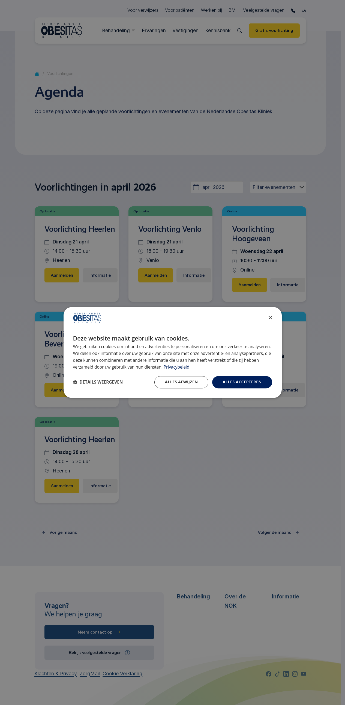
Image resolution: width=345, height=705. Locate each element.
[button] (98, 382)
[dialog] (173, 352)
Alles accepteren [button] (242, 382)
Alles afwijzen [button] (181, 382)
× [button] (270, 318)
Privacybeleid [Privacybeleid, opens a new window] (177, 367)
